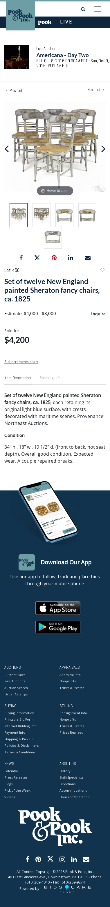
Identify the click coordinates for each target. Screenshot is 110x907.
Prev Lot (14, 90)
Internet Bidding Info (20, 726)
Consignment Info (73, 713)
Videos (9, 797)
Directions (67, 784)
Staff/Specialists (71, 777)
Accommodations (73, 790)
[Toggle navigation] (98, 8)
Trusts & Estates (71, 688)
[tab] (17, 380)
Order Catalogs (16, 694)
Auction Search (16, 688)
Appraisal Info (70, 674)
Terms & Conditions (19, 752)
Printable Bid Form (19, 719)
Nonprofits (67, 681)
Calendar (11, 771)
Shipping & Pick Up (19, 739)
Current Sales (14, 674)
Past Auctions (14, 681)
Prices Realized (71, 732)
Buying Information (19, 713)
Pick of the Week (17, 790)
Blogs (8, 784)
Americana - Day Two (62, 55)
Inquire (98, 313)
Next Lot (95, 89)
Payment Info (14, 732)
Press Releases (15, 777)
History (65, 771)
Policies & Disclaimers (21, 745)
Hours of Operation (74, 797)
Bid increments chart (21, 361)
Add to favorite (102, 271)
